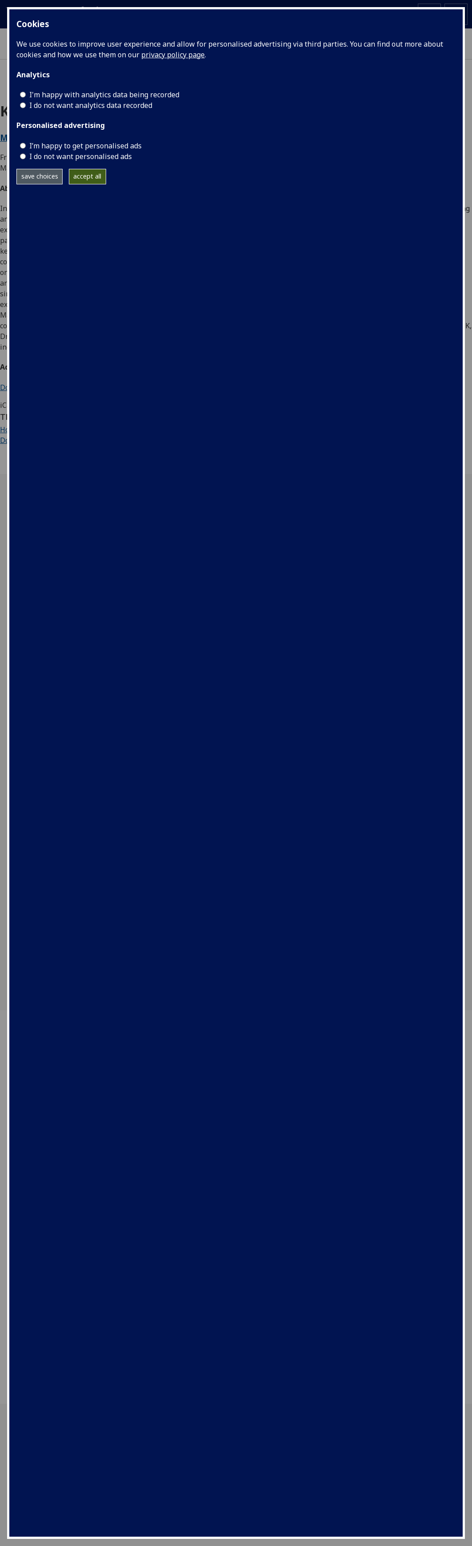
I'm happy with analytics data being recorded (104, 95)
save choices (39, 176)
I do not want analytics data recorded (90, 105)
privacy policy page (173, 55)
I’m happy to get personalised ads (85, 146)
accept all (87, 176)
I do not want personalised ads (80, 156)
